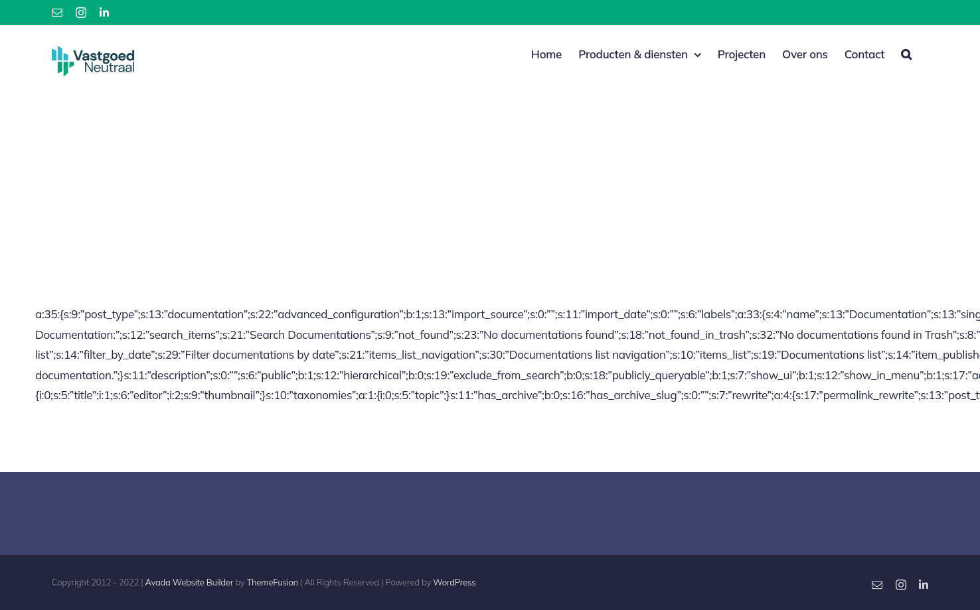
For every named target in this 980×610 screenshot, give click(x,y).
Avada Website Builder (189, 581)
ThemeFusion (272, 581)
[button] (906, 53)
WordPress (454, 581)
